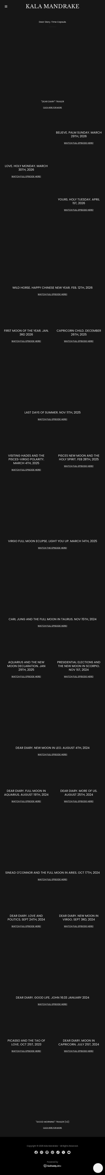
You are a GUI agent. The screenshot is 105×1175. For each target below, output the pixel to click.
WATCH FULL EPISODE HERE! (79, 143)
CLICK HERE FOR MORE (52, 107)
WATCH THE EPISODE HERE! (52, 547)
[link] (52, 7)
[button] (10, 6)
